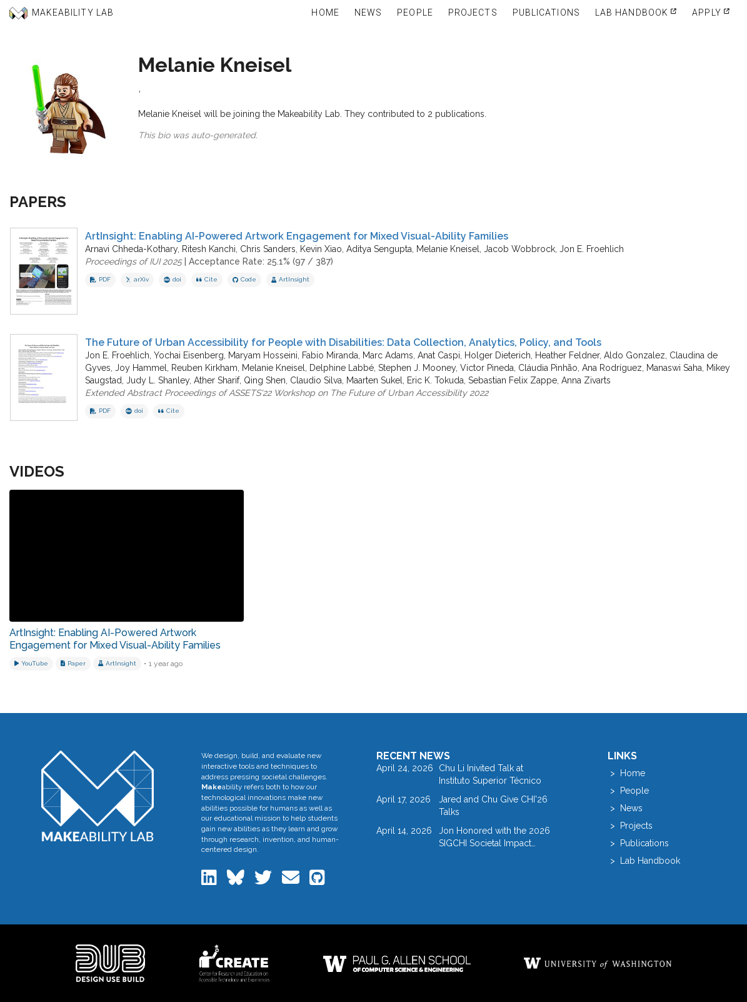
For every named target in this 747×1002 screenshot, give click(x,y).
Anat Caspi (439, 355)
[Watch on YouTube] (31, 664)
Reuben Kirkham (204, 368)
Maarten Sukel (374, 380)
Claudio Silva (316, 380)
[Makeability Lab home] (97, 796)
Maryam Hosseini (263, 355)
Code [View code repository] (244, 279)
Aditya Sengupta (379, 249)
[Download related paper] (73, 664)
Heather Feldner (567, 355)
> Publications (638, 843)
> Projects (630, 826)
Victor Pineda (487, 368)
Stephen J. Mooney (417, 368)
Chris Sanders (268, 249)
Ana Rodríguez (612, 368)
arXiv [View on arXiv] (137, 279)
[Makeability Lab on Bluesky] (237, 881)
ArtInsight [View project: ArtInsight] (290, 279)
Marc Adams (388, 355)
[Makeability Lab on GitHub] (317, 881)
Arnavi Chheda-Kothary (131, 249)
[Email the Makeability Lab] (292, 881)
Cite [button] (207, 279)
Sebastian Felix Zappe (512, 380)
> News (625, 808)
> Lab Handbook (644, 861)
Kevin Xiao (321, 249)
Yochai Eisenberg (189, 355)
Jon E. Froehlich (591, 249)
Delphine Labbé (341, 368)
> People (628, 791)
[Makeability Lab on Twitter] (264, 881)
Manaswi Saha (674, 368)
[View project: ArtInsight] (117, 664)
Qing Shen (265, 380)
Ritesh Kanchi (209, 249)
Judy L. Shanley (157, 380)
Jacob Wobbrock (519, 249)
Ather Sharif (216, 380)
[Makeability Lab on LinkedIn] (210, 881)
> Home (626, 773)
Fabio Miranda (330, 355)
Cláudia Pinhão (548, 368)
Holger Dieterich (497, 355)
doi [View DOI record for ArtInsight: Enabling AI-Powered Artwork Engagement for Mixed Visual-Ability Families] (172, 279)
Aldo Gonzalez (634, 355)
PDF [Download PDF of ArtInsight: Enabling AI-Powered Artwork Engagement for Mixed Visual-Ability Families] (100, 279)
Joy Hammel (141, 368)
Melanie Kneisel (447, 249)
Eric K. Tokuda (435, 380)
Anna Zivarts (586, 380)
